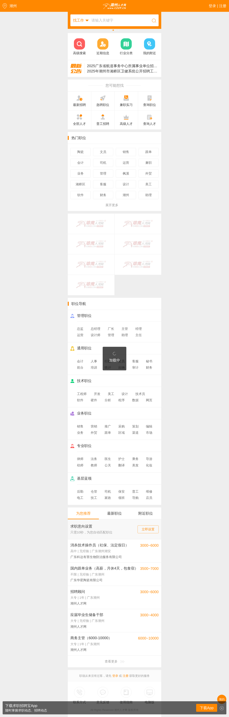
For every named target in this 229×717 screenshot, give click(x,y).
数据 (135, 400)
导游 (149, 459)
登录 (115, 675)
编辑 (149, 426)
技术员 (140, 394)
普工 (135, 491)
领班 (121, 498)
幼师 (80, 465)
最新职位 (114, 513)
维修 (149, 491)
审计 (135, 367)
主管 (125, 329)
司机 (108, 491)
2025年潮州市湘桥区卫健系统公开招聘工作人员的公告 (123, 71)
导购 (135, 498)
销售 (80, 426)
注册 (126, 675)
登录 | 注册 (217, 6)
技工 (94, 498)
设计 (125, 394)
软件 (80, 400)
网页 (149, 400)
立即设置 (148, 529)
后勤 (80, 491)
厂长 (111, 329)
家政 (108, 498)
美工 (111, 394)
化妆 (149, 465)
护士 (121, 459)
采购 (121, 426)
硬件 (94, 400)
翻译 (121, 465)
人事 (94, 361)
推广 (108, 426)
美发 (135, 465)
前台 (80, 367)
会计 (80, 361)
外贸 (94, 432)
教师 (94, 465)
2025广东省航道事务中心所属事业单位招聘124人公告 (123, 66)
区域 (121, 432)
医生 (108, 459)
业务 (80, 432)
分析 (108, 400)
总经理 (95, 329)
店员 (149, 498)
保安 (121, 491)
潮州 (10, 6)
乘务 (135, 459)
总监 (80, 329)
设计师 (95, 335)
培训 (94, 367)
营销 (94, 426)
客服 (135, 361)
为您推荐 (83, 513)
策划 (135, 426)
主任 (138, 335)
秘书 (149, 361)
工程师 (82, 394)
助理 (125, 335)
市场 (149, 432)
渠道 (135, 432)
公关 (108, 465)
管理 (111, 335)
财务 (149, 367)
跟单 (108, 432)
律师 (80, 459)
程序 (121, 400)
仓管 (94, 491)
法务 (94, 459)
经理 (138, 329)
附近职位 (145, 513)
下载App (207, 708)
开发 (97, 394)
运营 (80, 335)
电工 (80, 498)
